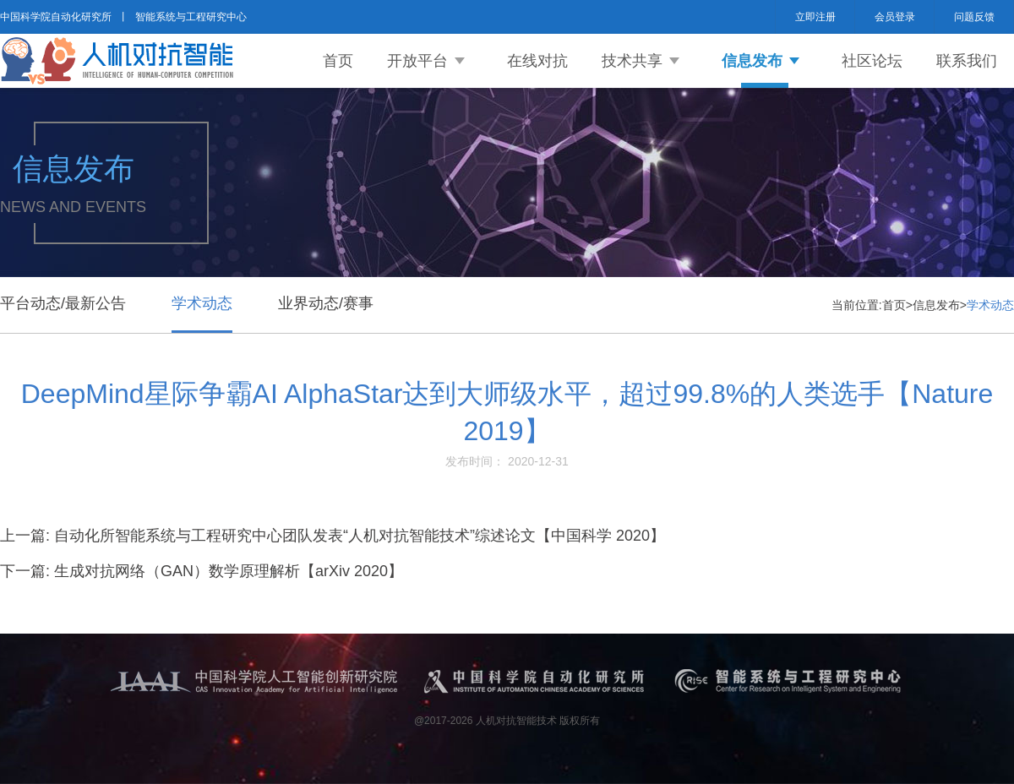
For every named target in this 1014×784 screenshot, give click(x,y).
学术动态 (202, 303)
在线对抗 (537, 60)
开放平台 (417, 60)
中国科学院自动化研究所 (56, 17)
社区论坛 (872, 60)
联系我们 (966, 60)
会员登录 (895, 17)
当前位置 (855, 305)
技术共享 (632, 60)
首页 (338, 60)
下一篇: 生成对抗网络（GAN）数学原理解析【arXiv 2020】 (201, 571)
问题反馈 (974, 17)
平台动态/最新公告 (63, 303)
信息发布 (752, 60)
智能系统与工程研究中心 (191, 17)
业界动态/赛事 (325, 303)
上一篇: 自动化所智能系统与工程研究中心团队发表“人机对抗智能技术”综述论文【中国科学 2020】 (332, 535)
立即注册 (815, 17)
